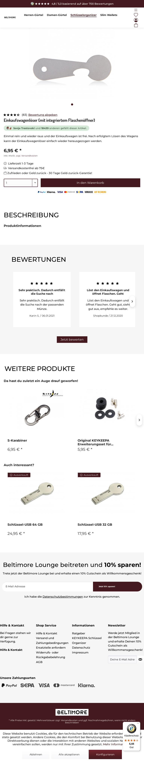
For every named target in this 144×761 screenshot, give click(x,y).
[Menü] (136, 10)
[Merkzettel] (136, 15)
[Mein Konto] (136, 20)
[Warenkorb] (136, 25)
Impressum (80, 652)
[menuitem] (33, 14)
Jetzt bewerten (72, 339)
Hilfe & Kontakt (46, 633)
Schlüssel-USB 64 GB (25, 524)
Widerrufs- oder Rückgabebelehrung (50, 655)
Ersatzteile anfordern (51, 647)
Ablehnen (36, 754)
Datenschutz (81, 647)
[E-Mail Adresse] (47, 586)
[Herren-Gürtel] (33, 14)
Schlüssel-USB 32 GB (95, 524)
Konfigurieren (105, 754)
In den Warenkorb (90, 183)
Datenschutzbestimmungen (63, 596)
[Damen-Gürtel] (57, 14)
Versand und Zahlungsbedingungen (52, 640)
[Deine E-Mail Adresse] (122, 659)
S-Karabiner (17, 440)
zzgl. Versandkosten (27, 155)
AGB (39, 662)
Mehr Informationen (117, 744)
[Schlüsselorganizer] (83, 14)
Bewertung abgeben (42, 115)
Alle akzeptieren (69, 754)
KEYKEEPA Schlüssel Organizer (87, 640)
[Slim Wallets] (108, 14)
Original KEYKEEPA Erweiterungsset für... (95, 442)
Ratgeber (78, 633)
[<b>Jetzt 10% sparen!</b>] (117, 586)
